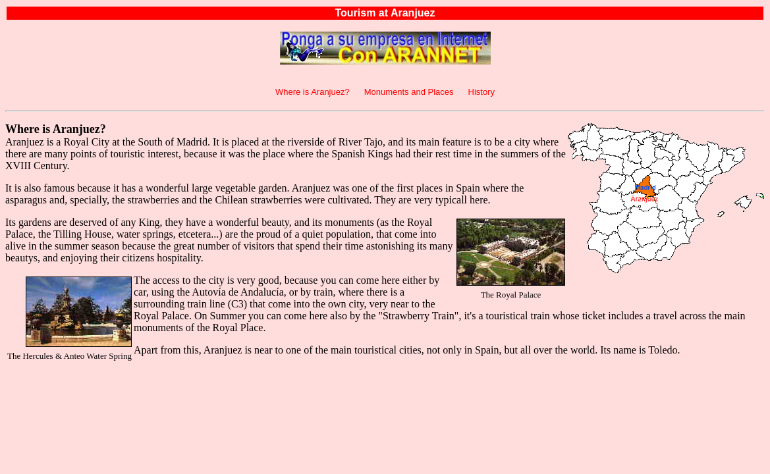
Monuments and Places (409, 92)
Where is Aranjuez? (312, 92)
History (481, 92)
